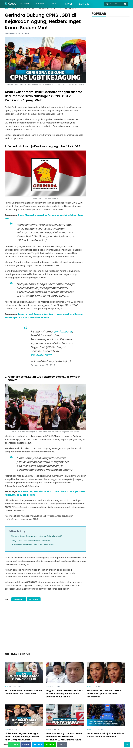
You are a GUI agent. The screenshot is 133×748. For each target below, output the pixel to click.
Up (127, 744)
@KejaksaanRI (63, 331)
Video (59, 3)
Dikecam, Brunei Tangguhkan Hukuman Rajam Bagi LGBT (36, 536)
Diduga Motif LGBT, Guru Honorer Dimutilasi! (30, 540)
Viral (7, 686)
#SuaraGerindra (41, 355)
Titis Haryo (25, 33)
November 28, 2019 (43, 365)
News (13, 9)
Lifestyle (26, 3)
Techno (43, 3)
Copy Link (84, 743)
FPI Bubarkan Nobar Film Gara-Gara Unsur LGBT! (32, 544)
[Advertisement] (66, 630)
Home (6, 9)
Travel (73, 3)
